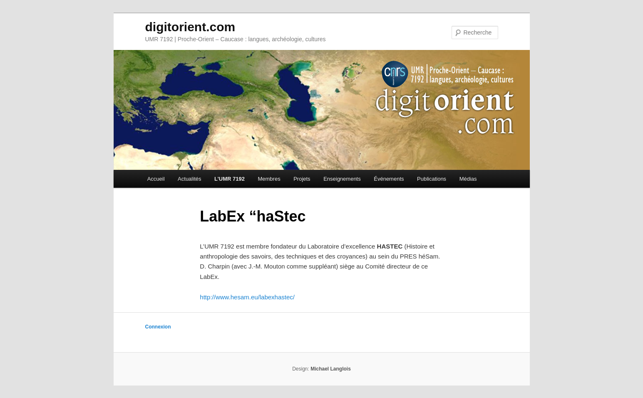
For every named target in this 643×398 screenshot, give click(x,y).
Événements (389, 179)
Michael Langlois (330, 369)
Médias (468, 179)
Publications (431, 179)
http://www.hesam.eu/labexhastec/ (247, 297)
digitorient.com (190, 27)
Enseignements (342, 179)
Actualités (189, 179)
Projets (301, 179)
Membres (269, 179)
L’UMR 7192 (229, 179)
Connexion (158, 327)
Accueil (156, 179)
